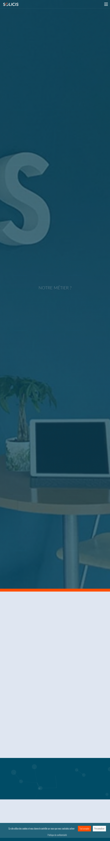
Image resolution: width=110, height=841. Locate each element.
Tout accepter (84, 828)
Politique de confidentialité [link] (57, 835)
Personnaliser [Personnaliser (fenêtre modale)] (99, 828)
